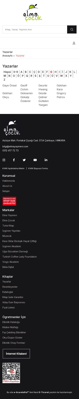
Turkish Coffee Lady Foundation (19, 256)
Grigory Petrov (61, 95)
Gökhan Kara (61, 87)
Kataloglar (7, 292)
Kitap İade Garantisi (12, 297)
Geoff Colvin (24, 87)
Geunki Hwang (43, 87)
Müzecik (7, 236)
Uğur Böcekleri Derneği (15, 251)
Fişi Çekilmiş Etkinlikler (14, 332)
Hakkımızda (8, 180)
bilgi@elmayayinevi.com (15, 146)
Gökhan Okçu (7, 95)
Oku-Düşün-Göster (12, 337)
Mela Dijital (8, 267)
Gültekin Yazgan (44, 103)
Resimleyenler (10, 286)
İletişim (6, 191)
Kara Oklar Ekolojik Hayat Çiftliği (19, 241)
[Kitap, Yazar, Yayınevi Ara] (34, 29)
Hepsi (7, 71)
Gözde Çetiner (43, 95)
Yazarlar (20, 55)
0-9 (15, 71)
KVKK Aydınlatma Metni (13, 168)
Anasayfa (7, 55)
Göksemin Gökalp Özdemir (26, 97)
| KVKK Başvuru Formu (36, 168)
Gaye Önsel (9, 85)
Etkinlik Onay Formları (13, 342)
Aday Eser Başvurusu (13, 302)
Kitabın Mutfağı (10, 327)
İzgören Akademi (11, 246)
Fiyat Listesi (8, 307)
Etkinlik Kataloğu (11, 322)
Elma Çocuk (8, 220)
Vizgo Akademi (10, 261)
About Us (7, 186)
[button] (74, 43)
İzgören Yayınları (11, 230)
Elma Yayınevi (9, 215)
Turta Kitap (8, 225)
